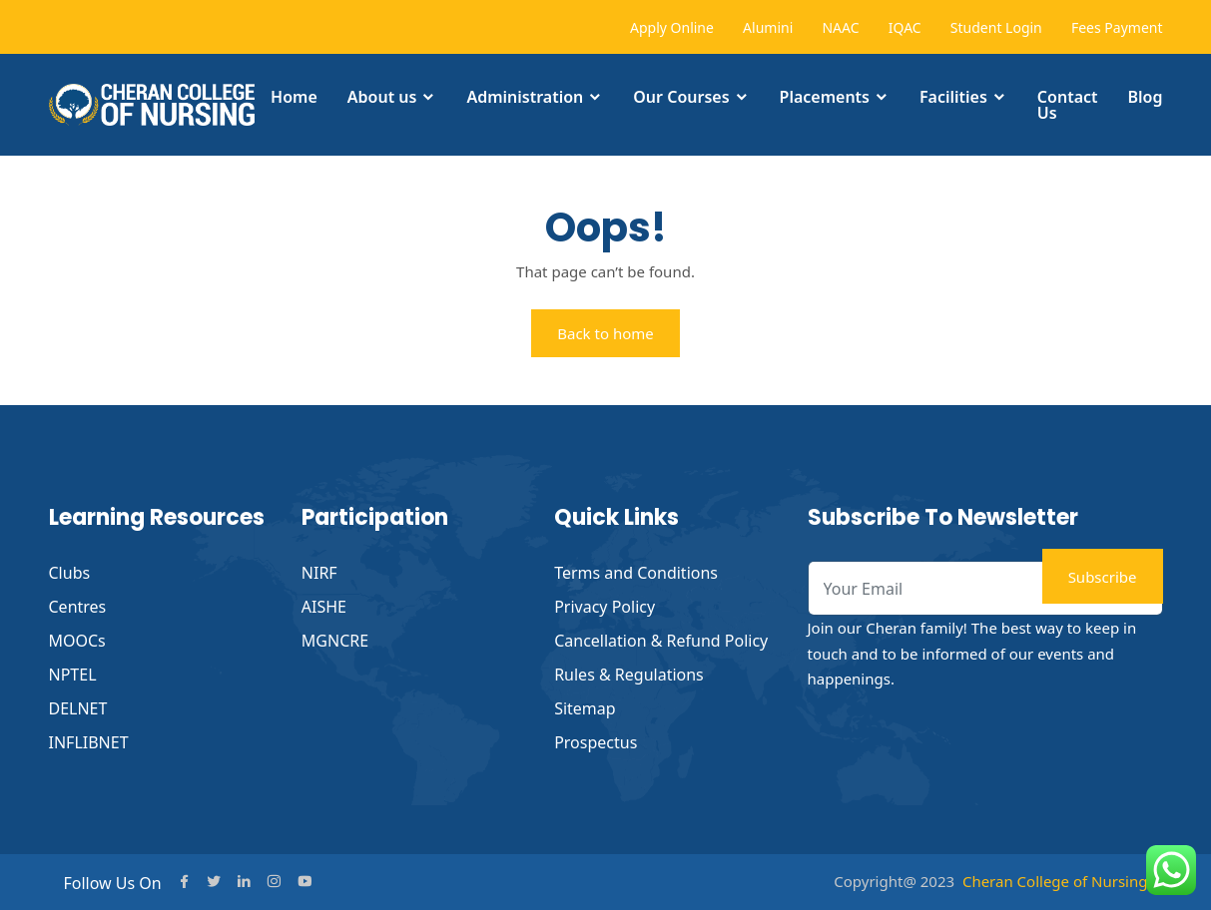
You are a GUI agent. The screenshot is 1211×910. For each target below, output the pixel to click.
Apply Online (672, 27)
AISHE (324, 607)
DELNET (78, 708)
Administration (524, 97)
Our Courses (681, 97)
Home (294, 97)
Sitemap (585, 708)
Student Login (996, 27)
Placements (825, 97)
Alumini (768, 27)
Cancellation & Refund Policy (661, 641)
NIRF (319, 573)
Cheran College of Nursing (1055, 881)
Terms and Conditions (636, 573)
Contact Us (1067, 105)
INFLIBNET (89, 742)
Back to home (605, 333)
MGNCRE (335, 641)
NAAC (840, 27)
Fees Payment (1117, 27)
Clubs (70, 573)
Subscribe (1102, 577)
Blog (1145, 97)
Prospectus (595, 742)
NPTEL (73, 674)
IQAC (905, 27)
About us (382, 97)
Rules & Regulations (629, 674)
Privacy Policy (604, 607)
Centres (78, 607)
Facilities (953, 97)
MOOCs (77, 641)
